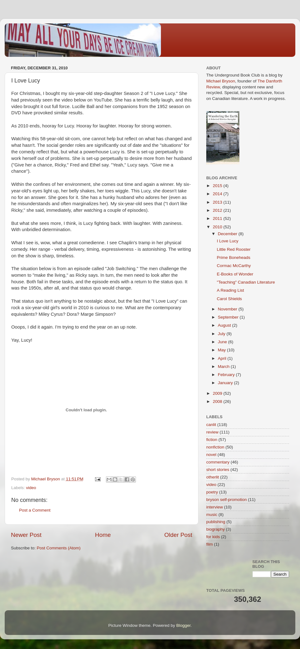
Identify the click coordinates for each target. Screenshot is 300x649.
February (227, 374)
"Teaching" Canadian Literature (246, 282)
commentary (217, 462)
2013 (218, 202)
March (224, 366)
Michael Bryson (220, 81)
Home (103, 535)
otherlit (212, 477)
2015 (218, 185)
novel (211, 454)
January (226, 382)
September (229, 317)
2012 (218, 210)
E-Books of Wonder (235, 274)
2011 (218, 218)
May (222, 350)
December (228, 233)
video (31, 487)
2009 (218, 393)
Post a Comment (35, 510)
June (223, 341)
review (212, 432)
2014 (218, 193)
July (222, 333)
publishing (215, 521)
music (211, 514)
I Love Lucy (227, 241)
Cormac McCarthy (234, 265)
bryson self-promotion (226, 499)
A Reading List (230, 290)
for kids (213, 536)
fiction (211, 439)
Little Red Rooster (234, 249)
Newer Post (26, 535)
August (225, 325)
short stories (217, 469)
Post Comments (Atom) (59, 548)
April (223, 358)
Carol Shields (229, 298)
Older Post (178, 535)
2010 (218, 227)
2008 (218, 401)
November (228, 309)
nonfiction (215, 447)
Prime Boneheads (233, 257)
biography (215, 529)
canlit (211, 424)
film (209, 544)
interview (214, 507)
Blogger (183, 625)
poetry (212, 492)
